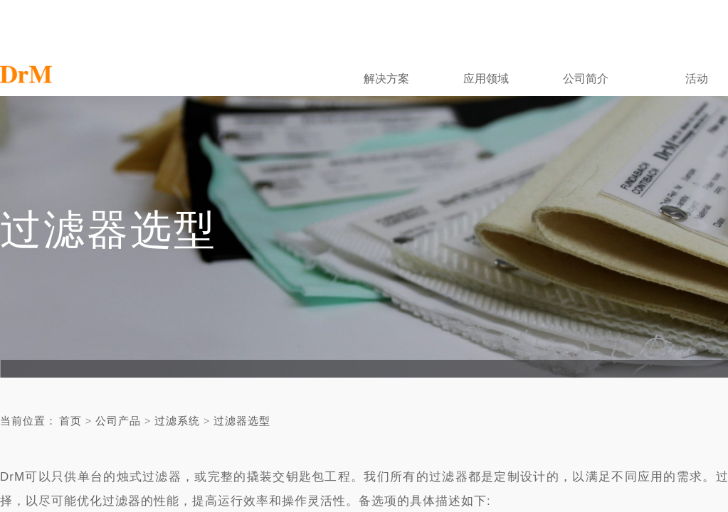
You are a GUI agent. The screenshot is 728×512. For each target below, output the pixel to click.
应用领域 (486, 79)
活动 (696, 79)
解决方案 (386, 79)
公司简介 (585, 79)
